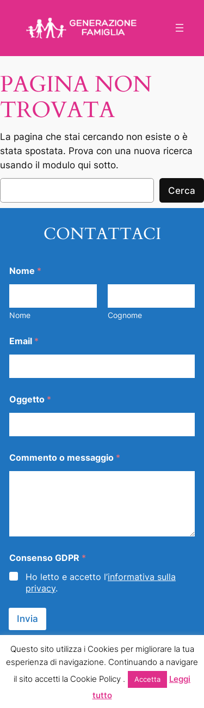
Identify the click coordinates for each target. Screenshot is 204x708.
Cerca (181, 190)
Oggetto (30, 399)
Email (24, 341)
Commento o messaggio (64, 458)
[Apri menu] (179, 27)
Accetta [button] (147, 679)
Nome (19, 315)
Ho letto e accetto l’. (101, 582)
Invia (27, 618)
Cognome (125, 315)
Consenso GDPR (47, 558)
